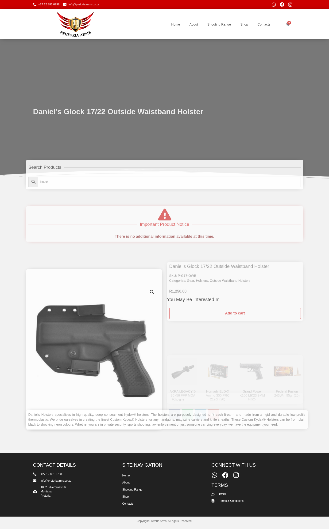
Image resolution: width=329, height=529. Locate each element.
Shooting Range (219, 24)
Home (175, 24)
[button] (152, 362)
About (193, 24)
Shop (244, 24)
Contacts (263, 24)
